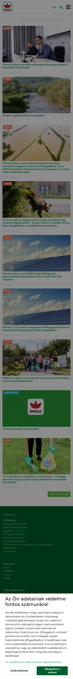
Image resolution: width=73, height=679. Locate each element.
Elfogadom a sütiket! (52, 671)
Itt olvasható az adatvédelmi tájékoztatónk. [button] (33, 662)
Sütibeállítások (19, 670)
